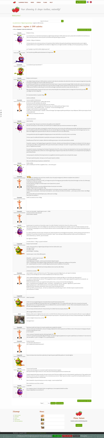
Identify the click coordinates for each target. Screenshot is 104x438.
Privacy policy (84, 435)
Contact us (78, 425)
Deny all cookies (67, 435)
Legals (28, 433)
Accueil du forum (17, 23)
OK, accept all (57, 435)
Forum (39, 2)
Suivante (53, 403)
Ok (62, 21)
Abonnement (17, 419)
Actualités (16, 416)
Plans (45, 2)
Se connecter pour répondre (84, 30)
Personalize (76, 435)
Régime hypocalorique (27, 23)
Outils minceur (17, 415)
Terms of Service (33, 433)
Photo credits (43, 433)
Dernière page (60, 403)
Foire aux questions (18, 421)
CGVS (39, 433)
